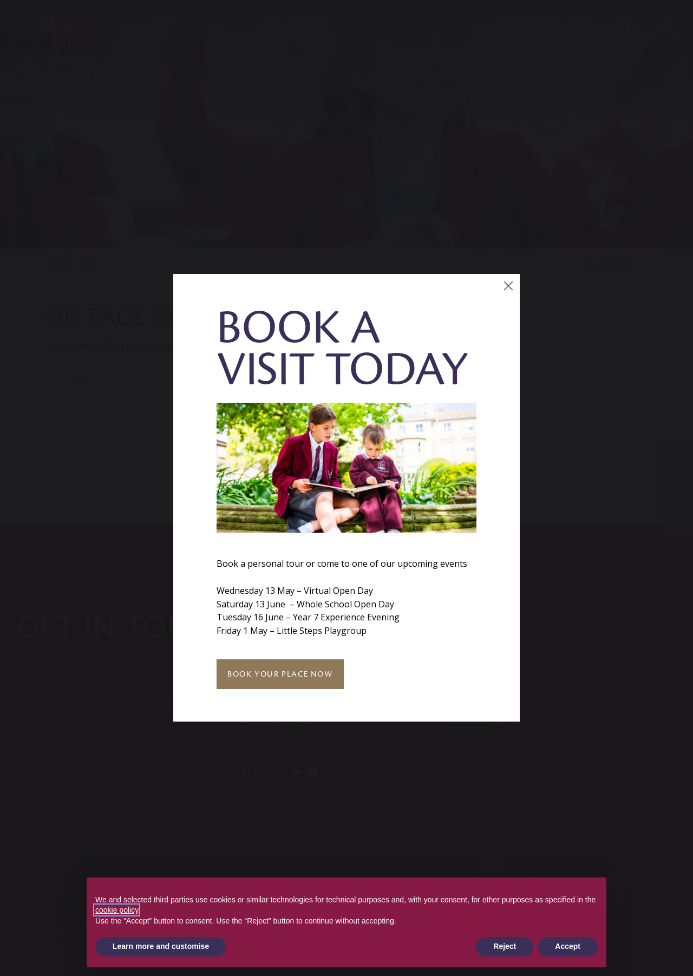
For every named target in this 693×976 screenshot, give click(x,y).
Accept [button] (567, 946)
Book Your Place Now (279, 674)
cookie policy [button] (116, 910)
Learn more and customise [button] (161, 946)
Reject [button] (504, 946)
